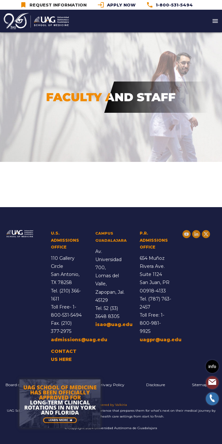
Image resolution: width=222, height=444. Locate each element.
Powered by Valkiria (111, 405)
